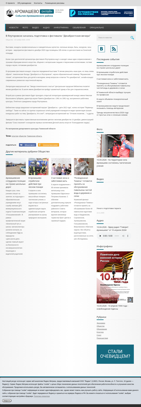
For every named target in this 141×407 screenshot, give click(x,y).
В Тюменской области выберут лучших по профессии (114, 93)
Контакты (38, 3)
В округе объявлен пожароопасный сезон (112, 100)
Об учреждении (24, 3)
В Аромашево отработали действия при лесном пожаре (112, 73)
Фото (25, 27)
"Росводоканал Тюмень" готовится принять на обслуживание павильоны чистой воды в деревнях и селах (83, 187)
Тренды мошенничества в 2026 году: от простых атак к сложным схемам (113, 113)
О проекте (10, 3)
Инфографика (61, 27)
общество (22, 136)
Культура (100, 332)
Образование (102, 329)
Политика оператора (42, 396)
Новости (13, 27)
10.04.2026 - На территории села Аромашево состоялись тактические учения (114, 162)
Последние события (108, 59)
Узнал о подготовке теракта (109, 208)
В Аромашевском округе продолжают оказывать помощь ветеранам (113, 107)
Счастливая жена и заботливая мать (112, 79)
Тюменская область (34, 136)
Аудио (46, 27)
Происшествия (102, 338)
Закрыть (6, 401)
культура (15, 136)
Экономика (101, 323)
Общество (9, 40)
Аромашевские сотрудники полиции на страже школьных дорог (113, 66)
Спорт (99, 335)
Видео (35, 27)
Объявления (79, 27)
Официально (97, 27)
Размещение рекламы (54, 3)
